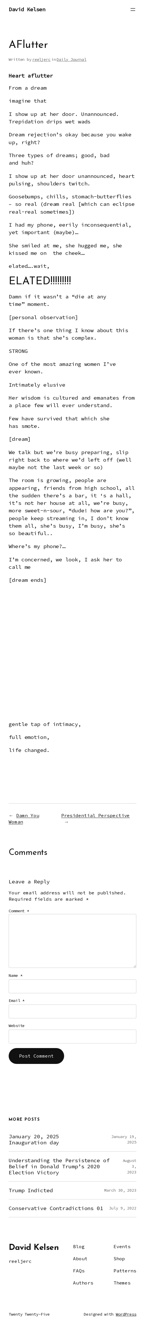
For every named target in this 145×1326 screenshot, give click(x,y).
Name (15, 975)
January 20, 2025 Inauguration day (34, 1139)
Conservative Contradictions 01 (56, 1208)
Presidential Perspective (95, 815)
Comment (19, 910)
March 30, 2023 (120, 1190)
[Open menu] (132, 9)
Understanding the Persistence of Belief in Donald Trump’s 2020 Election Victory (59, 1166)
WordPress (126, 1314)
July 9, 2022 (122, 1208)
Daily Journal (71, 59)
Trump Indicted (31, 1190)
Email (17, 1000)
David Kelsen (27, 9)
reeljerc (41, 59)
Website (17, 1025)
